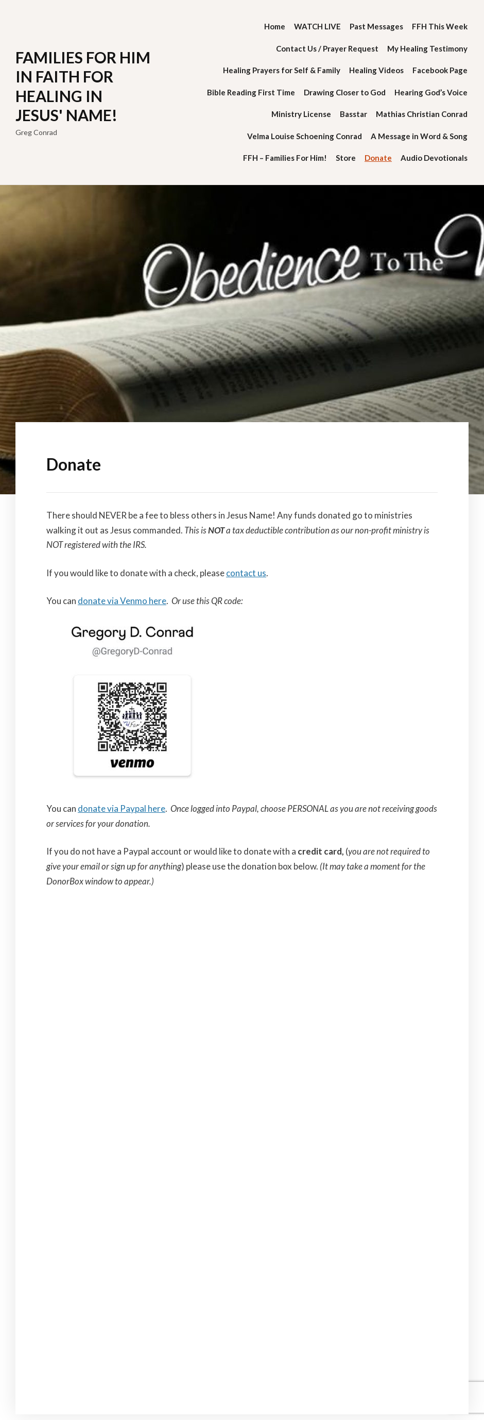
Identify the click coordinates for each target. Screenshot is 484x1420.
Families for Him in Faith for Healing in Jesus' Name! (82, 86)
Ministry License (301, 114)
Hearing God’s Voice (431, 92)
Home (274, 26)
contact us (246, 572)
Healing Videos (376, 70)
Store (346, 157)
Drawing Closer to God (345, 92)
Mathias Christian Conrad (422, 114)
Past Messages (376, 26)
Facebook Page (440, 70)
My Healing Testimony (427, 48)
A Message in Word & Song (419, 136)
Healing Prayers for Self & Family (281, 70)
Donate (378, 157)
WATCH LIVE (317, 26)
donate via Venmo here (122, 600)
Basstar (353, 114)
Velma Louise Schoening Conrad (304, 136)
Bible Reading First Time (251, 92)
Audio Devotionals (434, 157)
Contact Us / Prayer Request (327, 48)
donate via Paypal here (121, 808)
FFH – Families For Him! (285, 157)
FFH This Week (440, 26)
